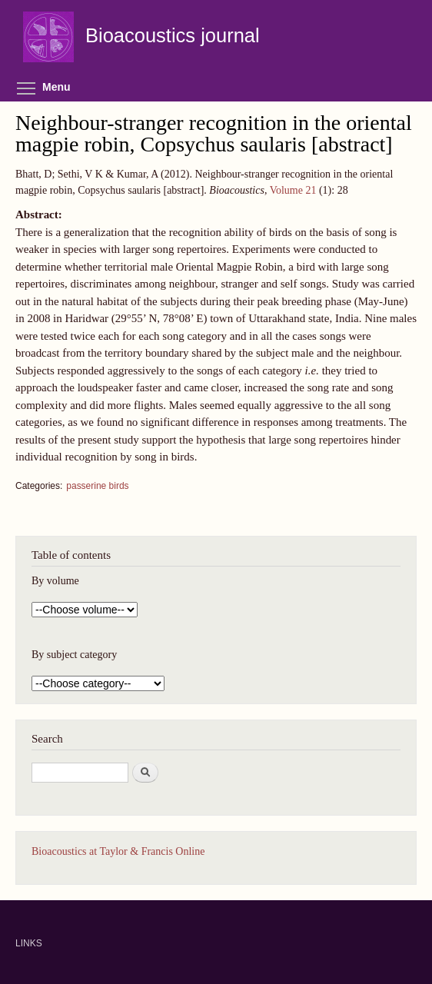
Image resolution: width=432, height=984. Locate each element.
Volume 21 (293, 190)
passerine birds (97, 485)
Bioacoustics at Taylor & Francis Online (118, 851)
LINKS (28, 943)
